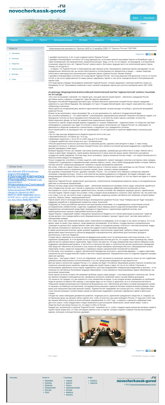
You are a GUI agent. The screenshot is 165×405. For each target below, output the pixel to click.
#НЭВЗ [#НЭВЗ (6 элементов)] (39, 180)
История (83, 40)
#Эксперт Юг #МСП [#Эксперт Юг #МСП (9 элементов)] (26, 192)
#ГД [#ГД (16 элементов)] (23, 171)
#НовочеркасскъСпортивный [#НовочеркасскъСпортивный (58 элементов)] (26, 184)
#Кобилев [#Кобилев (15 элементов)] (31, 180)
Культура (15, 74)
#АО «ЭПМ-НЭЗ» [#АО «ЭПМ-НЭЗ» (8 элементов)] (14, 171)
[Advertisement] (25, 123)
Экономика (16, 53)
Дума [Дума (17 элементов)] (25, 199)
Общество (15, 64)
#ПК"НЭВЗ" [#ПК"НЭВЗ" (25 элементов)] (32, 189)
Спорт (14, 79)
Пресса (43, 40)
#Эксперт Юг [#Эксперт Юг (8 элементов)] (13, 192)
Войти (135, 18)
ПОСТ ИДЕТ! (52, 356)
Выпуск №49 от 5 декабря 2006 (92, 48)
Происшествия (17, 69)
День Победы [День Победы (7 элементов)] (17, 200)
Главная (14, 40)
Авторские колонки (63, 40)
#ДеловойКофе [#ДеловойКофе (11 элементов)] (22, 174)
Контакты (115, 40)
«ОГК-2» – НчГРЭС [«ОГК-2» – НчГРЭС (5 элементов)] (21, 197)
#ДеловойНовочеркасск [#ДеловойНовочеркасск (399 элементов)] (29, 176)
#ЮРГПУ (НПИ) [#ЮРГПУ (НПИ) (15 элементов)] (15, 195)
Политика (15, 58)
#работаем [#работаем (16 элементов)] (28, 195)
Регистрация (149, 18)
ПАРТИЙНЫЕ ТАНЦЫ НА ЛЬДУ (144, 356)
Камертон (99, 40)
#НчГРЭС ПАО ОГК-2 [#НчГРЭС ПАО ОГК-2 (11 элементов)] (17, 187)
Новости (29, 40)
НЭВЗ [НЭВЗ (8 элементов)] (35, 200)
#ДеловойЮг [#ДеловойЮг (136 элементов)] (17, 179)
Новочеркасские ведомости (62, 48)
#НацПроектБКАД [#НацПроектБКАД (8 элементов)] (15, 182)
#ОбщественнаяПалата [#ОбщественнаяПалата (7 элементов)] (17, 190)
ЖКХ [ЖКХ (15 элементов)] (30, 199)
